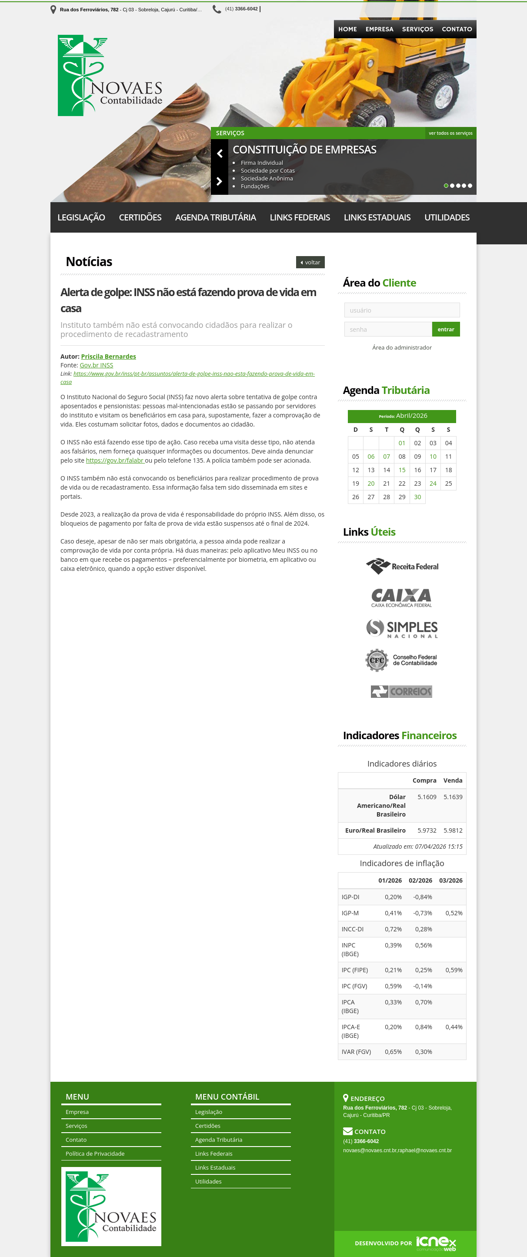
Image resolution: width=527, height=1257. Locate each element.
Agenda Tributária (215, 217)
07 (386, 456)
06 (371, 456)
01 (402, 443)
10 (433, 456)
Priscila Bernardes (108, 356)
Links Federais (300, 217)
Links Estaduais (377, 217)
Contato (457, 29)
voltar (310, 262)
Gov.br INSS (96, 365)
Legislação (81, 217)
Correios (402, 692)
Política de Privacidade (95, 1153)
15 (402, 470)
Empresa (380, 29)
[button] (219, 153)
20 (371, 483)
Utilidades (447, 217)
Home (347, 29)
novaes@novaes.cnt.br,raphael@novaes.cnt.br (397, 1150)
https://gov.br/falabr (115, 460)
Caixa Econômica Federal (402, 598)
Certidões (140, 217)
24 (433, 483)
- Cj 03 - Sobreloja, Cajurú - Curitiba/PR (132, 9)
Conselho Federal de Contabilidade (402, 661)
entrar (446, 329)
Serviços (418, 29)
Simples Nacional (402, 629)
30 (417, 497)
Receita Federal (402, 567)
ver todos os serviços (451, 133)
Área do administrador (402, 347)
